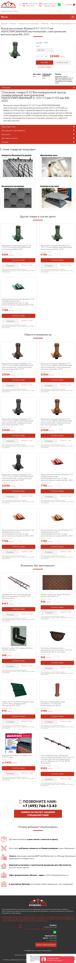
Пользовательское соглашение (62, 917)
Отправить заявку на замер (30, 920)
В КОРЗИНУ (44, 62)
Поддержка (44, 920)
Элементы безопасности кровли (16, 155)
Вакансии (70, 918)
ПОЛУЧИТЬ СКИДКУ (44, 67)
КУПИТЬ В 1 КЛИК (62, 62)
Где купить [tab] (38, 134)
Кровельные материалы (13, 186)
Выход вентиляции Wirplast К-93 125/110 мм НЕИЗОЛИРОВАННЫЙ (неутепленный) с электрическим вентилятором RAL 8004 (56, 422)
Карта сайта (17, 920)
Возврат (13, 918)
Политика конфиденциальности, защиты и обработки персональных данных (26, 917)
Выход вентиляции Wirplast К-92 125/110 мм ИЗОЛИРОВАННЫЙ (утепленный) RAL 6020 (16, 247)
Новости (29, 918)
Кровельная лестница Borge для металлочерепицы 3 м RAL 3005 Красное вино (16, 596)
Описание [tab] (38, 87)
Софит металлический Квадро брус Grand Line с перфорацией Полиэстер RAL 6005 (18, 703)
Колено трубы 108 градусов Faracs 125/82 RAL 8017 (17, 649)
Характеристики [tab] (38, 127)
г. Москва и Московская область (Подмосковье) (40, 929)
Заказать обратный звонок (46, 945)
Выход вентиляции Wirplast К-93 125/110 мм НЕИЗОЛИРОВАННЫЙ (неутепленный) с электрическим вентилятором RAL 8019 (17, 366)
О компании (6, 918)
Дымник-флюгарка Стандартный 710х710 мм (17, 756)
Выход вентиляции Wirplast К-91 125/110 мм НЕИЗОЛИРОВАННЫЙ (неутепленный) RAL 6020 (56, 247)
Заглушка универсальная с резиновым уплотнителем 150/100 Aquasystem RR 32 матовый (56, 650)
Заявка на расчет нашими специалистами (38, 814)
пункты (46, 76)
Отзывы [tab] (38, 142)
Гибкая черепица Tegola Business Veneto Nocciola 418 (55, 595)
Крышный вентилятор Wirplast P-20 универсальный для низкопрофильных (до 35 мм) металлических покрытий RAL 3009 (57, 477)
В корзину (10, 266)
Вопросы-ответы (7, 920)
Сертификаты (37, 918)
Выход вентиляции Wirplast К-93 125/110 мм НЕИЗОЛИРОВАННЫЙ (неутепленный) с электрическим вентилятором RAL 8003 (56, 366)
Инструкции (47, 918)
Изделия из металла (49, 186)
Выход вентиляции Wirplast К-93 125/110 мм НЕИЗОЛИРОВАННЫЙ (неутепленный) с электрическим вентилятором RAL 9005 (17, 477)
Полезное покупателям (59, 918)
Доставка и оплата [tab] (38, 138)
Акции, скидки (21, 918)
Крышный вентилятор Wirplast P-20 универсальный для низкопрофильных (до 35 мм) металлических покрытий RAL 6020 (18, 302)
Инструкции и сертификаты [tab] (38, 130)
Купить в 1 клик (26, 265)
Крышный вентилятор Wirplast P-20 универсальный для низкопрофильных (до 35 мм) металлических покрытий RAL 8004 (18, 533)
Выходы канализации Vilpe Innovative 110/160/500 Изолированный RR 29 (53, 703)
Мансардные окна (48, 155)
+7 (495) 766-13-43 (49, 4)
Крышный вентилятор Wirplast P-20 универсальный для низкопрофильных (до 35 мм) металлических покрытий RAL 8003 (57, 533)
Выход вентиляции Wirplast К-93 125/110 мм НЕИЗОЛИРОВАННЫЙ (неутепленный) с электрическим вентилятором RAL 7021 (17, 422)
